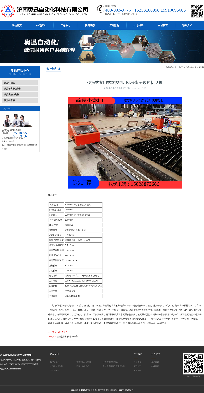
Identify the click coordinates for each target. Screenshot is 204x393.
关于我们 (138, 354)
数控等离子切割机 (12, 88)
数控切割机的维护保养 (67, 336)
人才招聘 (138, 25)
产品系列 (54, 354)
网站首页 (17, 25)
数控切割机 (9, 82)
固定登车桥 (9, 100)
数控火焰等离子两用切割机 (114, 366)
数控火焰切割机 (11, 94)
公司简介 (41, 25)
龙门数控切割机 (56, 366)
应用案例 (114, 25)
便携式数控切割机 (73, 323)
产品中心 (65, 25)
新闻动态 (90, 25)
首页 (181, 67)
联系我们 (155, 354)
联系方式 (187, 25)
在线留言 (163, 25)
